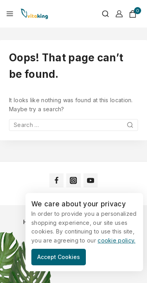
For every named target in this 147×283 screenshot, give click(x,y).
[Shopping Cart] (135, 14)
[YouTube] (90, 180)
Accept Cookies (58, 257)
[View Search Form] (101, 14)
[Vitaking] (34, 13)
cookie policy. (116, 240)
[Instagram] (73, 180)
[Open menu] (10, 14)
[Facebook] (56, 180)
